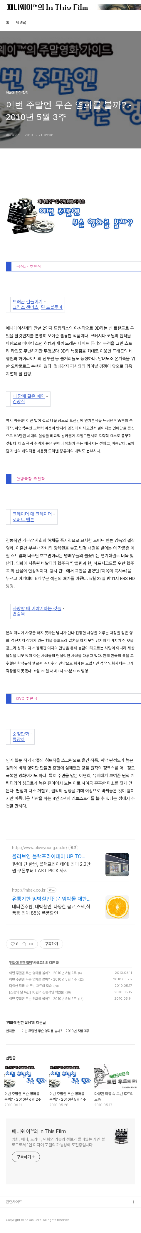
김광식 (19, 401)
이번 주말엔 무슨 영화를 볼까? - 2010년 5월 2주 (42, 999)
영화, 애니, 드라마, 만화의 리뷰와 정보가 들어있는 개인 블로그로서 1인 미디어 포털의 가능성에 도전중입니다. (58, 1142)
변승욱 (19, 614)
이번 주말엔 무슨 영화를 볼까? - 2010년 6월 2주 (42, 973)
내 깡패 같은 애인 (29, 396)
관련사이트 (14, 1202)
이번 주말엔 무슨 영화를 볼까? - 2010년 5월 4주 (43, 979)
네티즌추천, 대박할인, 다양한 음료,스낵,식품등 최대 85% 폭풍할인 (51, 910)
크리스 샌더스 (25, 307)
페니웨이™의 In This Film (39, 1131)
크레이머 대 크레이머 (32, 514)
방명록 (21, 22)
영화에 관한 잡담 (21, 963)
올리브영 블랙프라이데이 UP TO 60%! (47, 856)
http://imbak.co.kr (29, 890)
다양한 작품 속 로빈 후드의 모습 (30, 986)
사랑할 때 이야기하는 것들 (37, 608)
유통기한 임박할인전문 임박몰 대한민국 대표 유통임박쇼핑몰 (52, 899)
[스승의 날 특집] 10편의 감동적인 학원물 (36, 992)
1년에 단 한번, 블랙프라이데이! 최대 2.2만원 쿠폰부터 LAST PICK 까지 (51, 867)
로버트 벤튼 (23, 519)
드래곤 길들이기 (28, 302)
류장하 (19, 739)
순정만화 (21, 734)
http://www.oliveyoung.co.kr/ (39, 847)
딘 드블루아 (52, 307)
